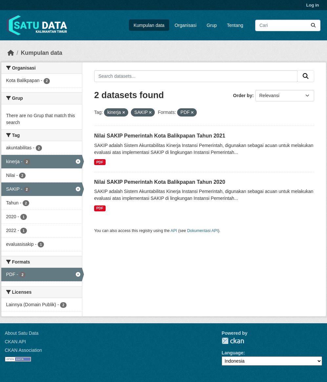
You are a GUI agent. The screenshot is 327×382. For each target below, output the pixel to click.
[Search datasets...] (287, 25)
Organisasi (185, 25)
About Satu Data (22, 333)
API (174, 230)
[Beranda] (11, 53)
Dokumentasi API (202, 230)
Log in (312, 5)
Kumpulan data (148, 25)
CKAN (233, 340)
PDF (99, 162)
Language (232, 352)
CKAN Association (23, 350)
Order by (242, 95)
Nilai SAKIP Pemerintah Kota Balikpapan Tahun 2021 (159, 135)
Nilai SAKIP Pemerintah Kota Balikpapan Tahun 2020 (159, 182)
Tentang (235, 25)
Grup (212, 25)
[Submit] (313, 25)
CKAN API (15, 341)
